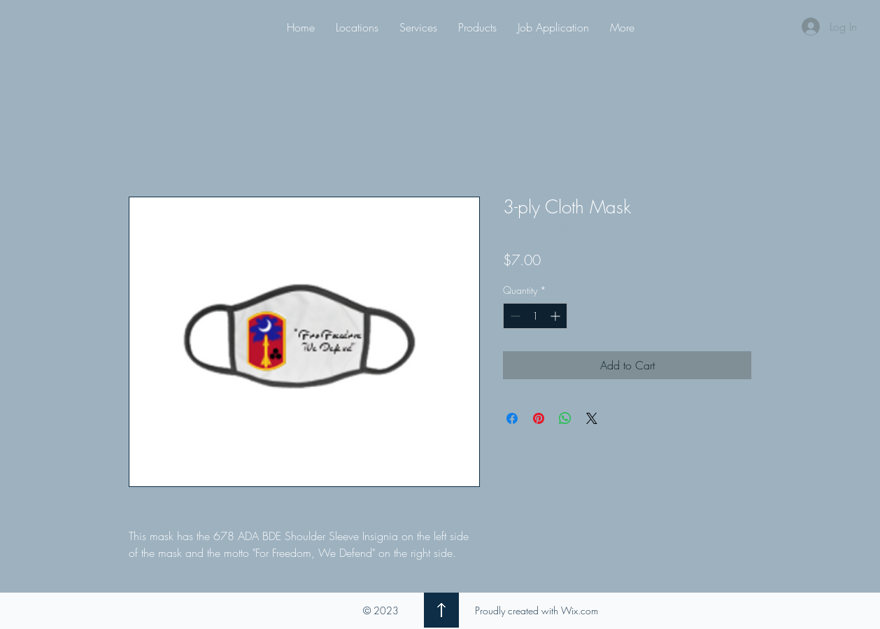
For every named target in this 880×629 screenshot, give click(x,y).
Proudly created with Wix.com (536, 610)
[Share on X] (591, 418)
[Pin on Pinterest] (538, 418)
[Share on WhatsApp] (565, 418)
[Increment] (556, 316)
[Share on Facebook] (512, 418)
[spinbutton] (535, 316)
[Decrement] (514, 316)
